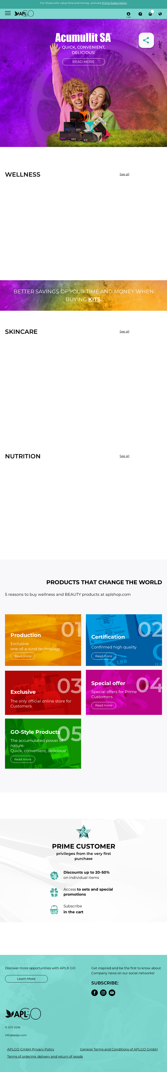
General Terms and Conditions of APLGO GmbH (119, 1049)
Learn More (26, 979)
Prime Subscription (114, 3)
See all (124, 174)
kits (94, 299)
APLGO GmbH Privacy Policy (30, 1049)
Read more (83, 62)
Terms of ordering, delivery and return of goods (45, 1056)
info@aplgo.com (16, 1035)
